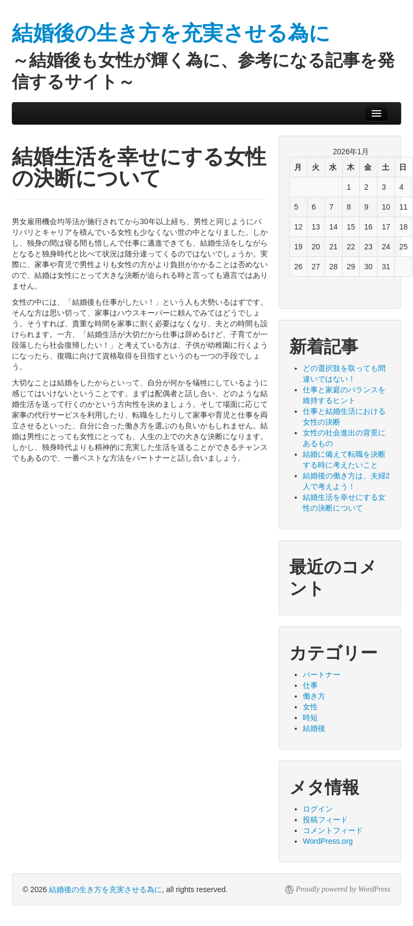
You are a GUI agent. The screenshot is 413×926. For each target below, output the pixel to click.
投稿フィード (325, 819)
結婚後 (314, 728)
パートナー (321, 674)
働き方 (314, 696)
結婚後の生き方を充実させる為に (105, 889)
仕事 (310, 685)
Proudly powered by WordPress (343, 889)
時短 (310, 717)
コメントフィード (333, 830)
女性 (310, 706)
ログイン (318, 809)
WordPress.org (328, 841)
